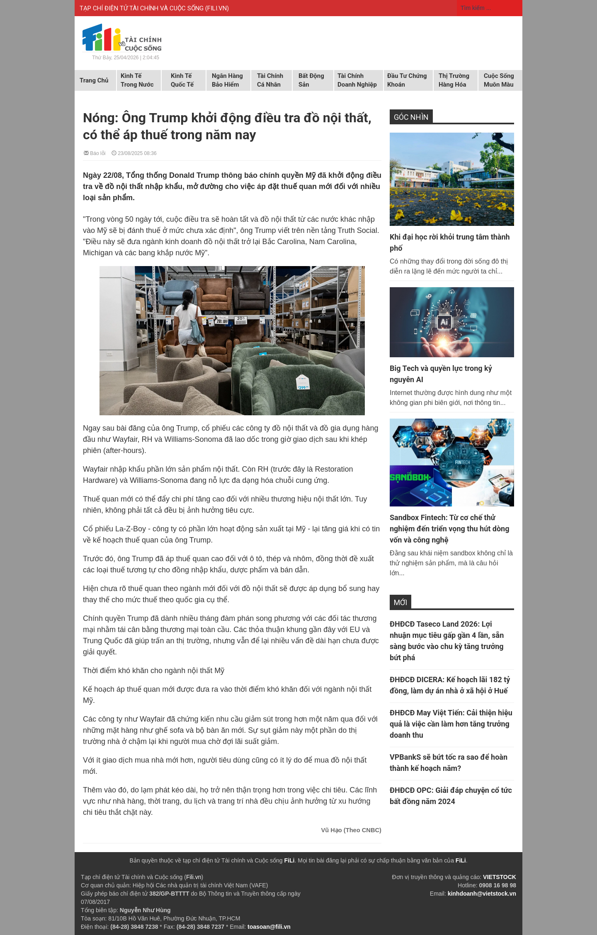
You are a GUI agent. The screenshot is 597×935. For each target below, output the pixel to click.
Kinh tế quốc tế (182, 80)
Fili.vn (193, 877)
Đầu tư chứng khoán (407, 80)
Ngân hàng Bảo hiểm (227, 80)
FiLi (289, 860)
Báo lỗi (94, 152)
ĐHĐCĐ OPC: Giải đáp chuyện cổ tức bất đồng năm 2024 (451, 796)
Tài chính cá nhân (270, 80)
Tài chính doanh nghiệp (357, 80)
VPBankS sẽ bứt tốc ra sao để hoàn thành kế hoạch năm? (448, 763)
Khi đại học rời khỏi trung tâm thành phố (450, 242)
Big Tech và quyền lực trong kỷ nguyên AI (441, 374)
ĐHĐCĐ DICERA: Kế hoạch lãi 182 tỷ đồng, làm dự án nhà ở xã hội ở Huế (450, 685)
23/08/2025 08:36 (134, 152)
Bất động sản (311, 80)
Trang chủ (94, 80)
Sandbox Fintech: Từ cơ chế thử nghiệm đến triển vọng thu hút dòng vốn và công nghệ (449, 528)
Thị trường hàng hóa (454, 80)
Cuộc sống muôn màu (499, 80)
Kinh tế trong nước (137, 80)
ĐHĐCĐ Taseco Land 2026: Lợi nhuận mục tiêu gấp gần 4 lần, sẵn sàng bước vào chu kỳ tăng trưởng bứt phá (447, 641)
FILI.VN (217, 8)
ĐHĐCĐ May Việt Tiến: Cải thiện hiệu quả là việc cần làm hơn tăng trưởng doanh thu (451, 723)
